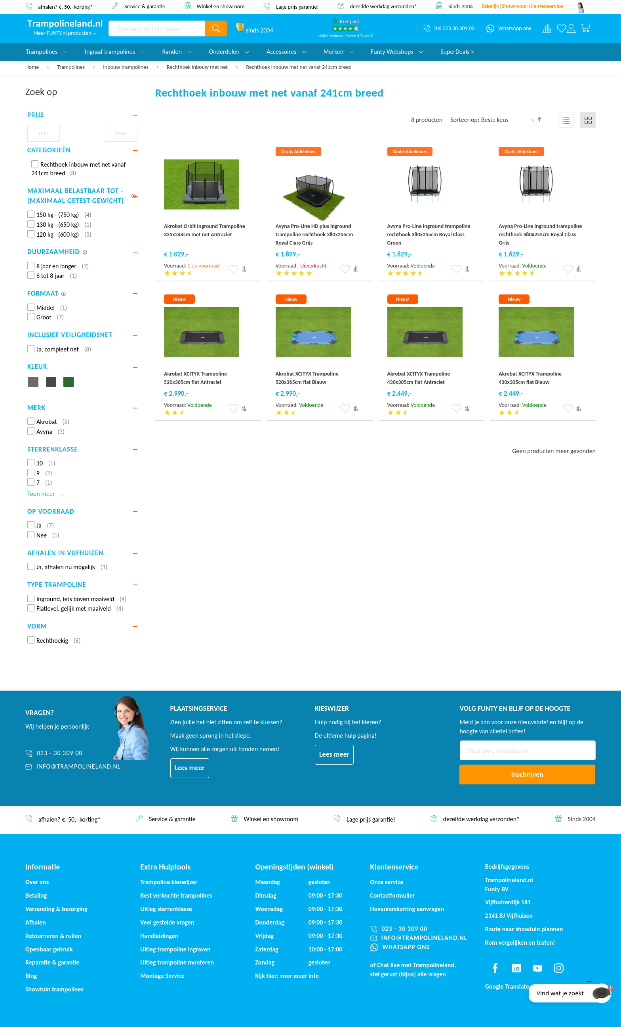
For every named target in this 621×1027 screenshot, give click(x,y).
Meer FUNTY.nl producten (65, 33)
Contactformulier (392, 895)
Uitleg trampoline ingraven (175, 949)
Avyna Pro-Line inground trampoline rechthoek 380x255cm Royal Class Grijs (540, 234)
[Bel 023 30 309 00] (448, 28)
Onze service (387, 882)
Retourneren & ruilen (53, 936)
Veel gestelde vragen (167, 922)
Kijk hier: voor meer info (287, 976)
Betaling (36, 895)
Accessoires (286, 51)
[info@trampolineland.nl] (73, 766)
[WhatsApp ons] (508, 28)
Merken (338, 51)
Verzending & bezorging (56, 909)
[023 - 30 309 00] (73, 753)
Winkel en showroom (221, 6)
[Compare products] (547, 28)
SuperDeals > (457, 51)
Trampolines (71, 67)
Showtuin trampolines (54, 989)
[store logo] (65, 24)
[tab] (82, 115)
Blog (31, 976)
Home (32, 67)
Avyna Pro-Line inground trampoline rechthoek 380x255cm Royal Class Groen (429, 234)
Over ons (37, 882)
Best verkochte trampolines (176, 895)
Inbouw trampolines (126, 67)
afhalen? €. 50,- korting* (65, 6)
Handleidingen (159, 936)
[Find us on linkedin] (516, 968)
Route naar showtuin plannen (524, 929)
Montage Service (162, 976)
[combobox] (157, 28)
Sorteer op (464, 119)
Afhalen (35, 922)
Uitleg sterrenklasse (166, 909)
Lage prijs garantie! (297, 6)
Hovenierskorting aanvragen (407, 909)
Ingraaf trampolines (115, 51)
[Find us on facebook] (495, 968)
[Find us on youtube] (537, 968)
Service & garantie (144, 6)
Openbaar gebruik (49, 949)
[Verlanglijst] (561, 28)
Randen (176, 51)
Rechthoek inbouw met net (198, 67)
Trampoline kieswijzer (168, 882)
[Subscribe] (527, 774)
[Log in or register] (571, 28)
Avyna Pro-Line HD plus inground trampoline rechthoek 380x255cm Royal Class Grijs (314, 234)
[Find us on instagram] (559, 968)
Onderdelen (229, 51)
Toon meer (45, 493)
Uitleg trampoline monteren (177, 962)
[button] (233, 269)
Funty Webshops (397, 51)
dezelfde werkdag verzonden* (383, 6)
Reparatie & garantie (52, 962)
